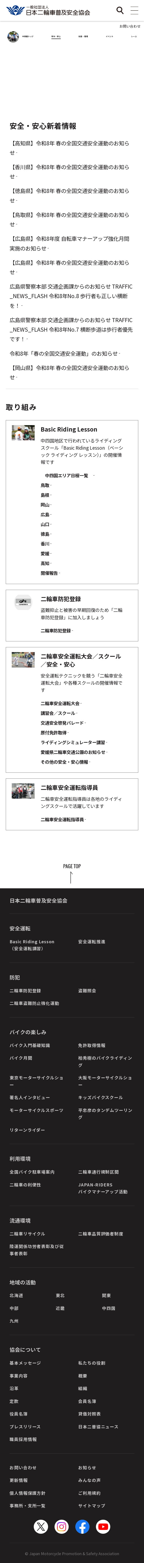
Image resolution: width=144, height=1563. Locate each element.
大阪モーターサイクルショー (105, 1081)
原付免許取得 (53, 732)
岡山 (45, 504)
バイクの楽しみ (28, 1032)
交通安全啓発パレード (62, 723)
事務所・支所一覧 (28, 1506)
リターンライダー (27, 1130)
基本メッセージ (25, 1363)
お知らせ (87, 1467)
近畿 (60, 1308)
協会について (25, 1349)
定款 (14, 1401)
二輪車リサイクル (27, 1234)
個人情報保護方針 (28, 1493)
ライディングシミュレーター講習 (73, 742)
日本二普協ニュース (98, 1427)
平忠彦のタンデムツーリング (105, 1113)
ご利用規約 (89, 1493)
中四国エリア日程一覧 (66, 475)
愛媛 (45, 553)
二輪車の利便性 (25, 1185)
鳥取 (45, 485)
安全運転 (20, 928)
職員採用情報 (23, 1439)
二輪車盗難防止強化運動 (34, 1003)
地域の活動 (23, 1282)
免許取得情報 (91, 1045)
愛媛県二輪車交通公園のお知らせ (73, 752)
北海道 (16, 1295)
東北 (60, 1295)
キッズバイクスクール (100, 1097)
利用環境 (20, 1158)
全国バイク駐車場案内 (32, 1172)
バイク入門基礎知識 (30, 1045)
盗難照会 (87, 990)
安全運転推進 (91, 941)
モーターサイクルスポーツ (37, 1110)
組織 (82, 1388)
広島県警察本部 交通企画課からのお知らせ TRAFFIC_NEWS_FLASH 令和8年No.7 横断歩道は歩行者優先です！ (71, 329)
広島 (45, 514)
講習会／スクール (58, 713)
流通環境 (20, 1220)
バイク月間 (21, 1058)
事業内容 (19, 1376)
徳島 (45, 534)
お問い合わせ (129, 26)
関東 (106, 1295)
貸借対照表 (89, 1414)
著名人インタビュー (30, 1097)
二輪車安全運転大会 (60, 703)
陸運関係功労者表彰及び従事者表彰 (37, 1249)
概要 (82, 1376)
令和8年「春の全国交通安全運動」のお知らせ (64, 353)
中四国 (109, 1308)
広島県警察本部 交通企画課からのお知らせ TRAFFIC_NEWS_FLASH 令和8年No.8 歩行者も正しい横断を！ (71, 295)
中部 (14, 1308)
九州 (14, 1321)
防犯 (15, 977)
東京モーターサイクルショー (37, 1081)
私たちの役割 (91, 1363)
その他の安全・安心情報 (64, 762)
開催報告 (49, 573)
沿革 (14, 1388)
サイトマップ (91, 1506)
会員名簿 (87, 1401)
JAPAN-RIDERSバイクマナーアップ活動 (103, 1188)
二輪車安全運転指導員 (62, 819)
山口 (45, 524)
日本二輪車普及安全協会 (38, 900)
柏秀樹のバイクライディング (105, 1061)
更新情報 (19, 1480)
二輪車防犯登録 (56, 630)
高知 (45, 563)
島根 (45, 495)
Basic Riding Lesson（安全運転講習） (32, 945)
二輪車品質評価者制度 (100, 1234)
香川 (45, 544)
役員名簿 (19, 1414)
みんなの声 (89, 1480)
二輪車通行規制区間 (98, 1172)
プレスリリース (25, 1427)
